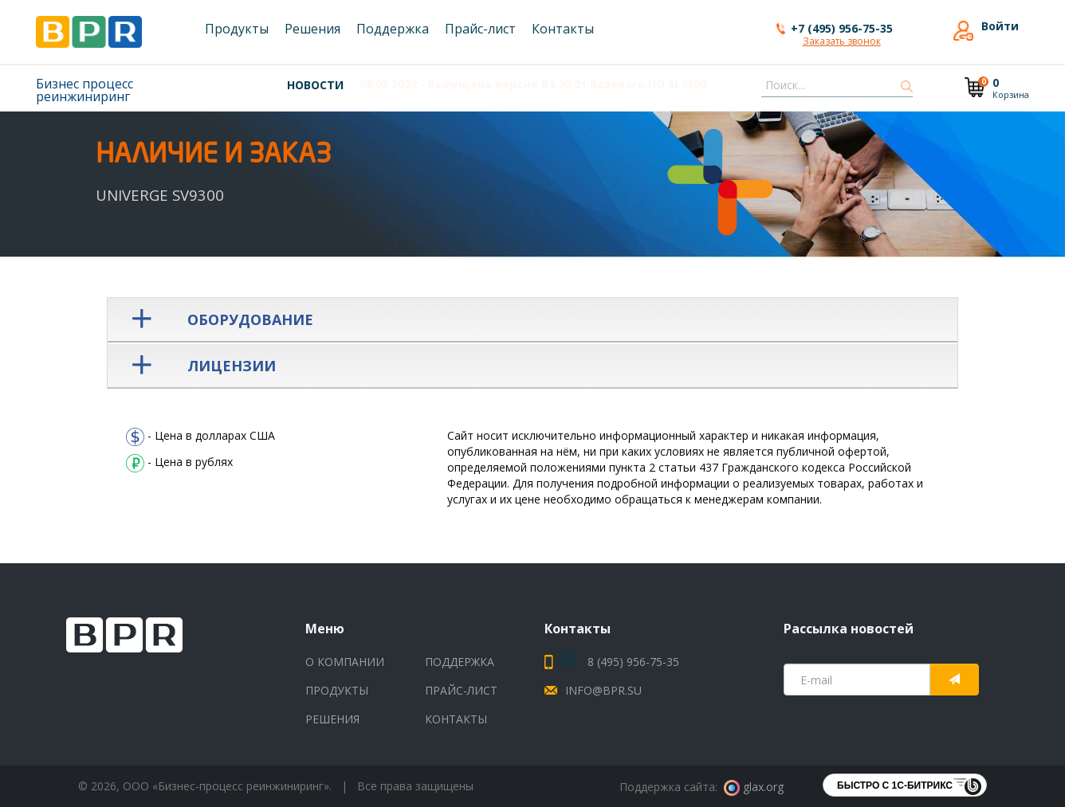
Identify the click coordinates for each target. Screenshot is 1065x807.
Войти (1000, 26)
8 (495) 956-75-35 (619, 661)
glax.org (754, 786)
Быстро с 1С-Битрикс (895, 785)
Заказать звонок (842, 42)
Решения (332, 719)
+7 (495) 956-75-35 (842, 28)
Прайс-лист (461, 690)
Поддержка (459, 661)
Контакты (456, 719)
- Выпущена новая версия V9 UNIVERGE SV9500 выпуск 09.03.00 (574, 84)
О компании (344, 661)
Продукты (336, 690)
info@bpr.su (603, 690)
